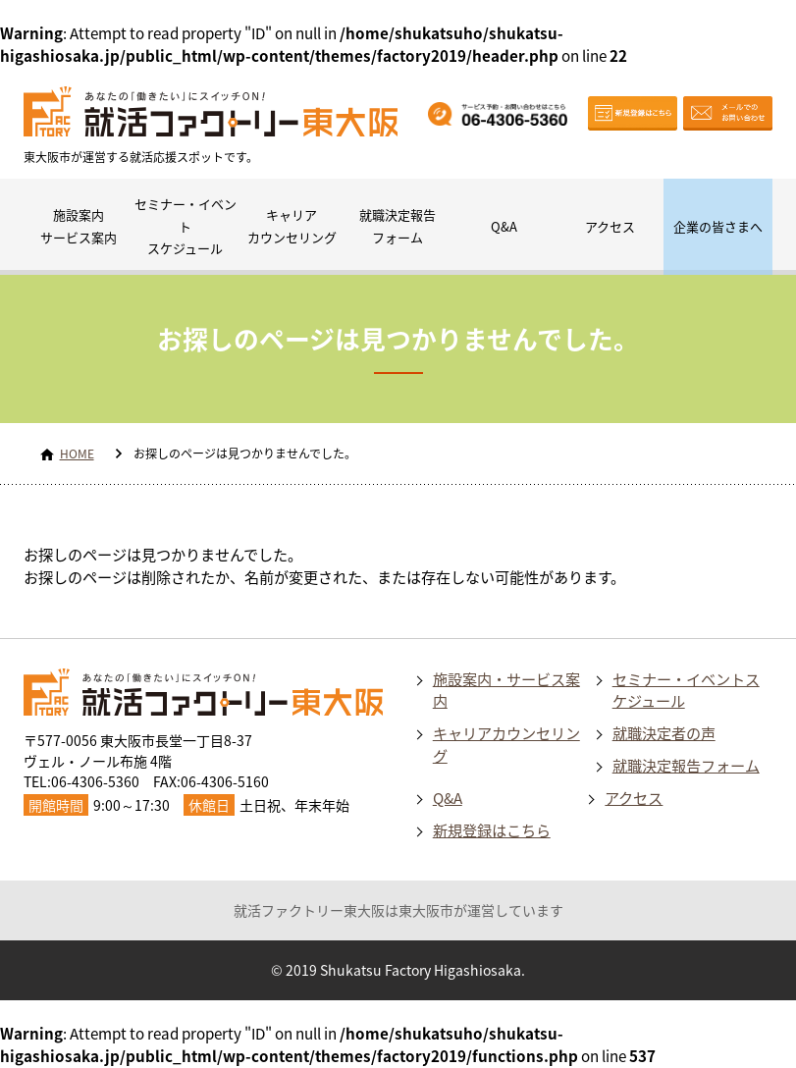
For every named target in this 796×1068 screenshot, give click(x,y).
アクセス (610, 226)
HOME (77, 453)
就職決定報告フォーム (397, 225)
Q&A (504, 226)
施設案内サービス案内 (78, 225)
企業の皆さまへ (718, 226)
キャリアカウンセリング (292, 225)
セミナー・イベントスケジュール (185, 226)
